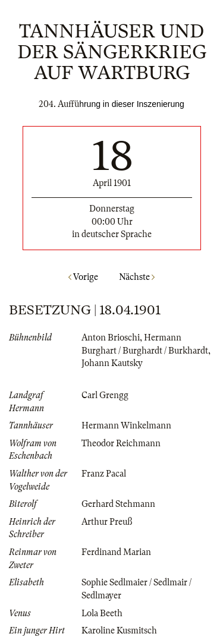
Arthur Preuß (106, 521)
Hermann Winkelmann (126, 425)
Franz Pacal (103, 473)
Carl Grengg (104, 395)
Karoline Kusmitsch (119, 630)
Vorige (83, 277)
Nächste (137, 277)
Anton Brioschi (110, 337)
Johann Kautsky (112, 363)
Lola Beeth (102, 613)
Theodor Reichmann (121, 443)
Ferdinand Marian (116, 552)
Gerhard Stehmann (118, 504)
